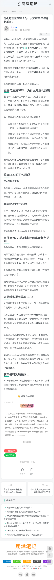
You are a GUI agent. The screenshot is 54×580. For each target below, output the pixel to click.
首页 (5, 11)
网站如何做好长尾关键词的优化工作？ (24, 512)
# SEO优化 (10, 455)
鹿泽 (13, 27)
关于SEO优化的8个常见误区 (19, 507)
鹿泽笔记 (25, 566)
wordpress (36, 566)
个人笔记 (46, 561)
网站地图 (17, 561)
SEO (25, 48)
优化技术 (13, 11)
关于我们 (37, 561)
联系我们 (27, 561)
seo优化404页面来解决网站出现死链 (23, 530)
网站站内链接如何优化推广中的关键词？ (25, 535)
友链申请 (7, 561)
